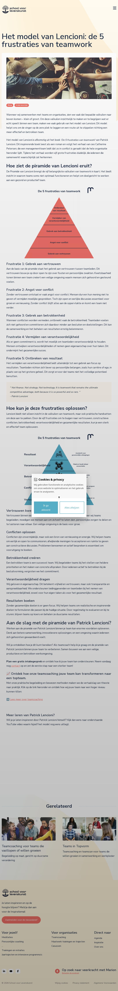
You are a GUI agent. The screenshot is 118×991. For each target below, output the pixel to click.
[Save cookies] (46, 508)
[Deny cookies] (72, 508)
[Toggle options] (59, 497)
